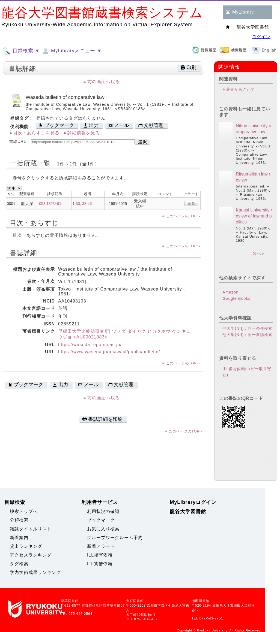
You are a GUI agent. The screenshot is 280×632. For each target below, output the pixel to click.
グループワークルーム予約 (115, 537)
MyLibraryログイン (193, 502)
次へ (257, 253)
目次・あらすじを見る (36, 133)
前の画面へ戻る (103, 81)
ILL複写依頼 (99, 555)
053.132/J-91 (50, 203)
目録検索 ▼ (21, 51)
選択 (142, 142)
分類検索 (19, 520)
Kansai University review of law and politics (254, 216)
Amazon (230, 292)
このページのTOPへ (183, 216)
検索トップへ (24, 511)
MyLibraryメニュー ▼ (71, 51)
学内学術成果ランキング (35, 572)
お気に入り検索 (103, 529)
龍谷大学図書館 (188, 511)
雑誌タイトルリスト (31, 529)
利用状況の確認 (103, 511)
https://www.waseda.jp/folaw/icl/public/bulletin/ (109, 351)
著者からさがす (240, 89)
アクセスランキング (31, 555)
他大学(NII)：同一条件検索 (247, 328)
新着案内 (19, 537)
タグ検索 (19, 563)
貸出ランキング (26, 546)
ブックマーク (101, 520)
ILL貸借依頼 (99, 563)
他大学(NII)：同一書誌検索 (247, 334)
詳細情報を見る (83, 133)
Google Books (236, 298)
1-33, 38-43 (82, 203)
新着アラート (101, 546)
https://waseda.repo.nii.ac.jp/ (90, 344)
